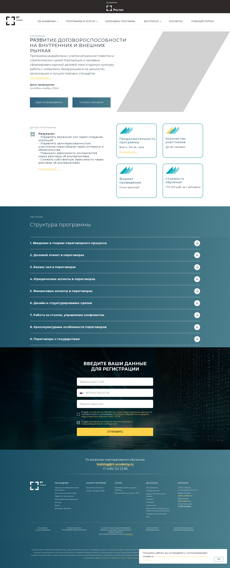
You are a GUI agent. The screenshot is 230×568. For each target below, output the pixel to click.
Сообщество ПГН (152, 491)
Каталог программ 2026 (95, 491)
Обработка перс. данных (64, 496)
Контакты (175, 21)
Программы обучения (94, 488)
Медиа (57, 505)
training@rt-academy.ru (115, 464)
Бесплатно (151, 21)
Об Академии (47, 21)
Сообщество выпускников (156, 514)
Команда (58, 502)
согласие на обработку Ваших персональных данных (124, 558)
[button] (48, 169)
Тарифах (129, 534)
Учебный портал (202, 21)
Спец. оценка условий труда (66, 493)
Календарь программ (120, 21)
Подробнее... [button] (40, 78)
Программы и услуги (81, 21)
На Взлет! (150, 499)
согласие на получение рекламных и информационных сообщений (106, 422)
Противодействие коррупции (66, 499)
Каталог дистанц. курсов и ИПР (127, 493)
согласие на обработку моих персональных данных (119, 412)
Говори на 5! (151, 505)
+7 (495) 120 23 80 (115, 468)
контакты (183, 483)
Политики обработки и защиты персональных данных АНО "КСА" (115, 415)
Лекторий (150, 502)
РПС (147, 517)
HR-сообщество (152, 488)
